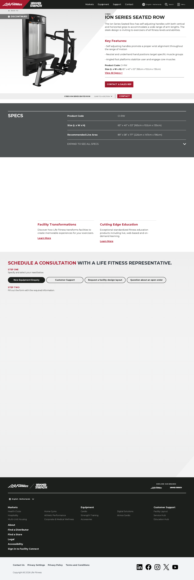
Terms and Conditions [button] (77, 565)
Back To (13, 11)
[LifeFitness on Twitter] (166, 567)
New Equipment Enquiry (26, 280)
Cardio (84, 511)
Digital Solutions (125, 511)
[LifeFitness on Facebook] (148, 567)
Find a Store (15, 534)
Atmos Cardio (123, 515)
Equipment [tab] (103, 4)
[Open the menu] (181, 4)
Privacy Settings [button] (36, 565)
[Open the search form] (169, 4)
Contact (129, 4)
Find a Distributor (18, 529)
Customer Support (65, 280)
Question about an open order (146, 280)
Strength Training (89, 515)
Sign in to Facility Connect (23, 549)
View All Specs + (113, 73)
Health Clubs (14, 511)
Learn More (44, 238)
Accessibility (15, 544)
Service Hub (160, 515)
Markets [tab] (89, 4)
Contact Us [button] (18, 565)
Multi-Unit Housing (17, 519)
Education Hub (161, 519)
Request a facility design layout (105, 280)
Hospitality (13, 515)
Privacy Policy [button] (55, 565)
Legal (11, 539)
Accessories (86, 519)
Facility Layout (161, 511)
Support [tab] (117, 4)
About (11, 525)
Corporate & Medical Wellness (59, 519)
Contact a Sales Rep (119, 84)
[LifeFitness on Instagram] (157, 567)
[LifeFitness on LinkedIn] (140, 567)
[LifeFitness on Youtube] (175, 567)
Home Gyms (50, 511)
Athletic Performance (55, 515)
